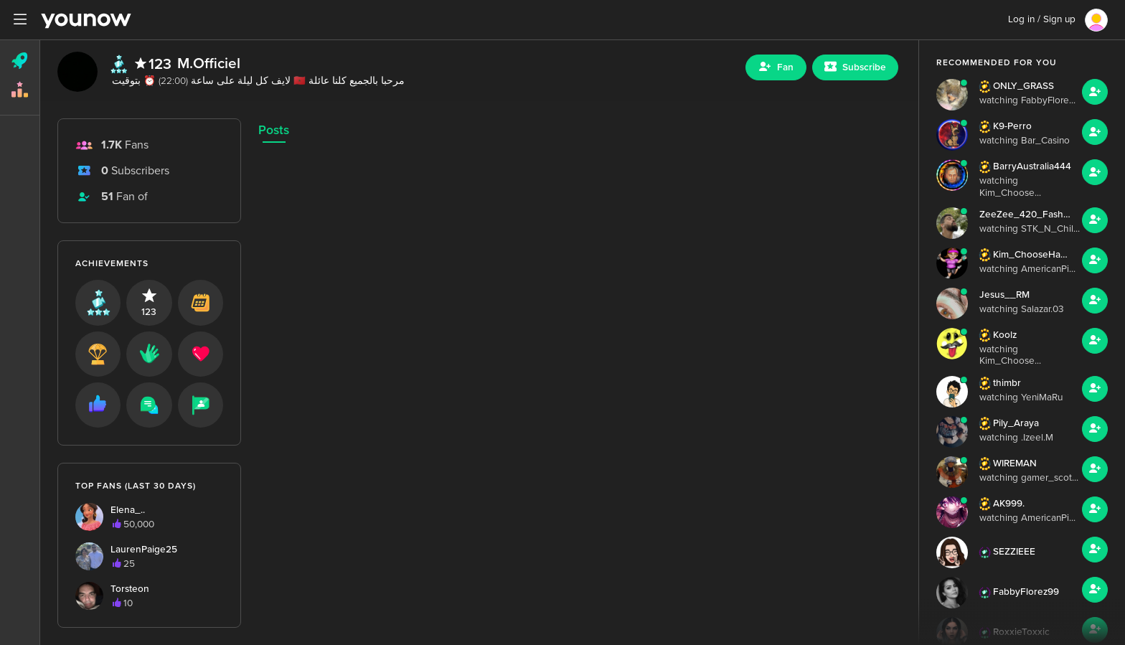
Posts (273, 130)
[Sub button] (855, 67)
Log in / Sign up (1041, 19)
